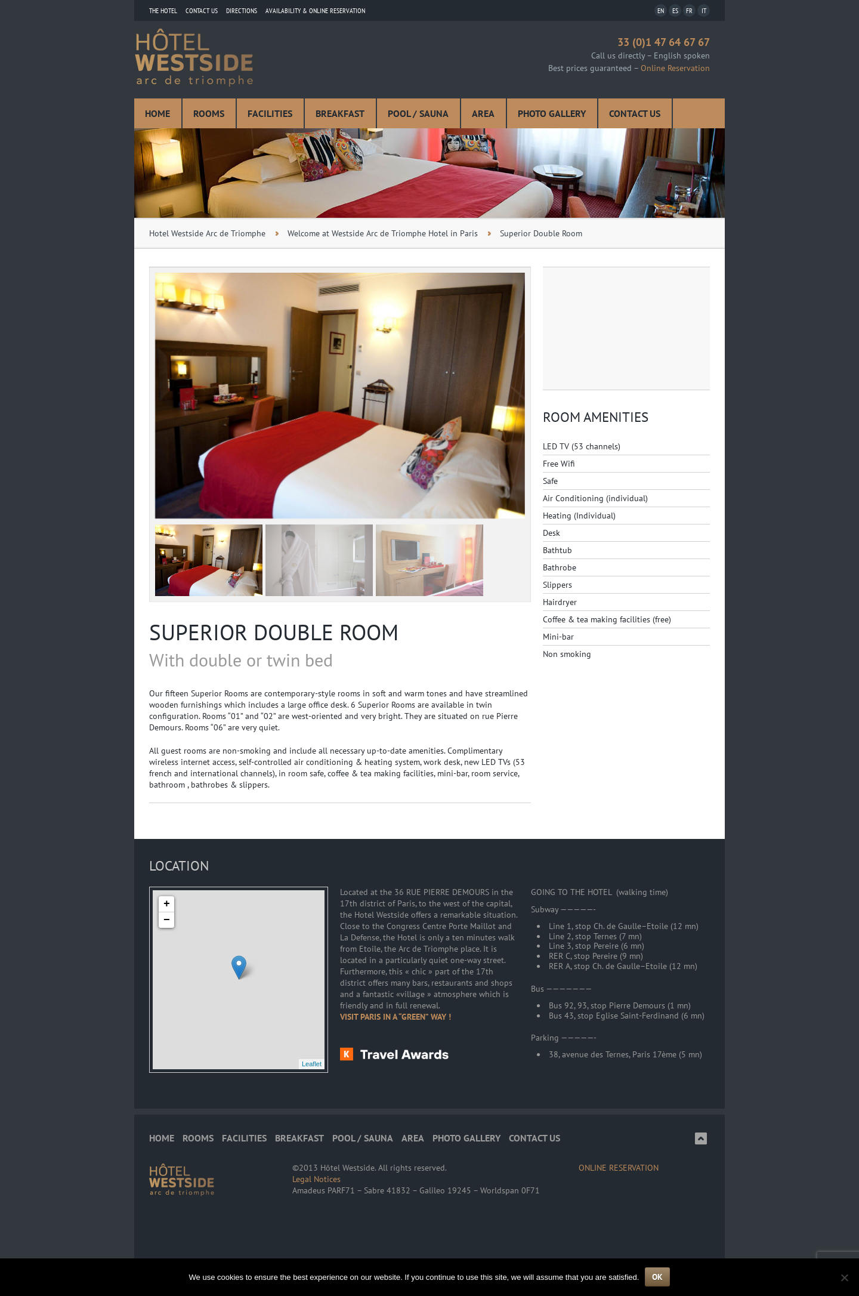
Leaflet (312, 1063)
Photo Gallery (552, 113)
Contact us (202, 10)
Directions (241, 10)
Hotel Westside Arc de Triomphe (207, 233)
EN (660, 10)
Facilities (270, 113)
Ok (657, 1277)
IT (704, 10)
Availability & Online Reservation (315, 10)
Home (157, 113)
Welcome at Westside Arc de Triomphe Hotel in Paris (383, 233)
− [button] (166, 920)
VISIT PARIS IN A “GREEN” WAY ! (395, 1016)
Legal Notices (316, 1179)
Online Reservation (675, 68)
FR (689, 10)
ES (675, 10)
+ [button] (166, 904)
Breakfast (340, 113)
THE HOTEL (163, 10)
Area (483, 113)
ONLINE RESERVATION (619, 1167)
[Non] (844, 1277)
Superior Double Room (541, 233)
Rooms (208, 113)
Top (701, 1138)
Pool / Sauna (418, 113)
